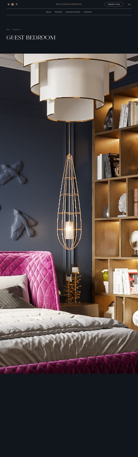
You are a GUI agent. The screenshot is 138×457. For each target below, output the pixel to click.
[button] (114, 4)
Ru (129, 4)
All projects (17, 29)
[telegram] (8, 4)
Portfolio (58, 12)
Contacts (88, 12)
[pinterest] (16, 4)
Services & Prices (73, 12)
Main (8, 29)
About (48, 12)
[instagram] (12, 4)
